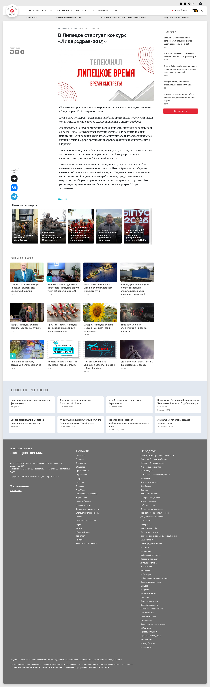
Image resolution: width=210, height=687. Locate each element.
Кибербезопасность (149, 605)
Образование (82, 474)
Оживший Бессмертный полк (68, 17)
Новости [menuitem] (34, 10)
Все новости (180, 111)
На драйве (145, 570)
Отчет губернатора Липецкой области (157, 455)
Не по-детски (146, 639)
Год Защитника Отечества (176, 17)
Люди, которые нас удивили (153, 624)
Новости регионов (29, 389)
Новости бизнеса (83, 501)
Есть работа (145, 520)
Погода (79, 516)
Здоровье (80, 459)
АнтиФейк (80, 490)
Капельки (144, 597)
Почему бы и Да (147, 643)
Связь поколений (148, 616)
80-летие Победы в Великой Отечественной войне (123, 17)
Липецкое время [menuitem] (64, 10)
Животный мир (83, 532)
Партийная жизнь (148, 593)
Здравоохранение (84, 505)
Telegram (22, 52)
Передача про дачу (149, 559)
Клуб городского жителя (151, 543)
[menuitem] (179, 9)
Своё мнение (146, 620)
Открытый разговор (149, 601)
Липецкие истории (148, 562)
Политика (80, 455)
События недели (147, 505)
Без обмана (145, 486)
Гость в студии (146, 470)
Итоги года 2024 (147, 612)
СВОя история (146, 539)
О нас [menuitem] (115, 10)
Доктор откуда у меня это (151, 509)
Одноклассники (17, 52)
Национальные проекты (87, 493)
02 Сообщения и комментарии (154, 578)
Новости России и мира (86, 543)
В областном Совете (149, 493)
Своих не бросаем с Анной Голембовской (158, 536)
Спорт (78, 478)
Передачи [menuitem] (48, 10)
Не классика (145, 647)
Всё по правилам (148, 501)
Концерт (144, 586)
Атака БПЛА (31, 17)
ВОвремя (144, 589)
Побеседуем (145, 574)
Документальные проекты (152, 516)
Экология (80, 486)
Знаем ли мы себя (148, 528)
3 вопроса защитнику (150, 497)
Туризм (79, 528)
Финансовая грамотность (87, 509)
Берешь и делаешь (148, 482)
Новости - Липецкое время (152, 463)
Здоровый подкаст (148, 631)
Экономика (81, 463)
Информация (16, 490)
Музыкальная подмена (150, 635)
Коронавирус (82, 497)
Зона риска (145, 524)
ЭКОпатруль (145, 628)
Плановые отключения (86, 520)
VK (12, 52)
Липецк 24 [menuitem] (82, 10)
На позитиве (146, 566)
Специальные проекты (150, 582)
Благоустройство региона (87, 513)
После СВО (145, 547)
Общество (62, 199)
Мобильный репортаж (150, 555)
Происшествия (82, 470)
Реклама (80, 539)
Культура (80, 482)
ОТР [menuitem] (92, 10)
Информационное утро (150, 467)
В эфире (144, 490)
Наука (78, 524)
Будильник (145, 478)
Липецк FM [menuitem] (103, 10)
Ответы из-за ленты (149, 532)
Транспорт (80, 536)
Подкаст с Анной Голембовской (154, 513)
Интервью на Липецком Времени (155, 474)
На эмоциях (145, 551)
